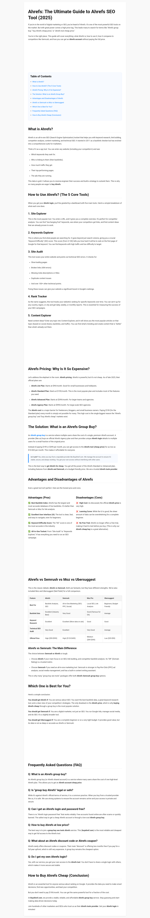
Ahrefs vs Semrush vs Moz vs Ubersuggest (48, 103)
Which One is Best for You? (42, 107)
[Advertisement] (75, 57)
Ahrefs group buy (38, 435)
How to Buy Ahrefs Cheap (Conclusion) (46, 115)
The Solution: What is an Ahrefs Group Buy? (48, 94)
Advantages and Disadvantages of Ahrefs (47, 98)
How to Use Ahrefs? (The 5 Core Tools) (46, 86)
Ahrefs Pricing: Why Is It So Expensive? (46, 90)
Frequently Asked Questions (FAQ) (45, 111)
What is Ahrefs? (38, 82)
